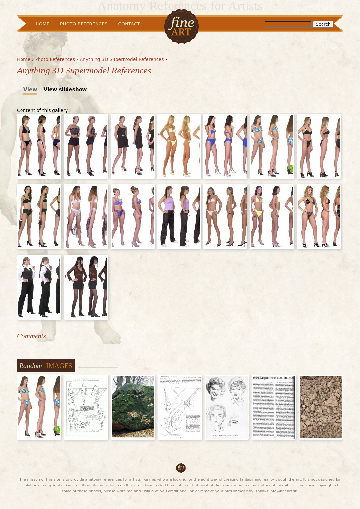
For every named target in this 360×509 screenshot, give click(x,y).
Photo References (55, 59)
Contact (129, 23)
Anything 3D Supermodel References (122, 59)
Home (23, 59)
